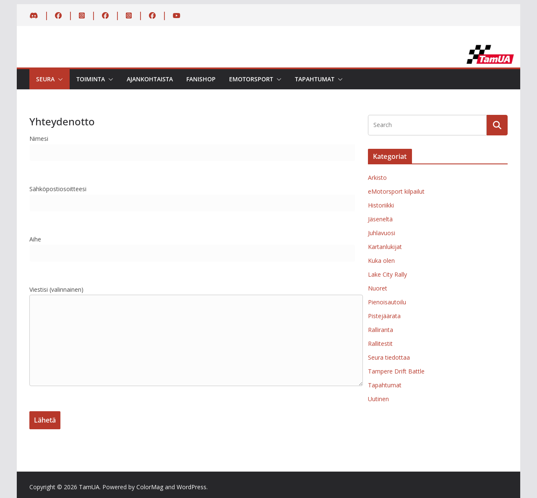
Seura (45, 79)
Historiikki (381, 205)
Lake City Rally (387, 274)
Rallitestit (380, 344)
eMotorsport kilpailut (396, 191)
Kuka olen (381, 261)
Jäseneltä (380, 219)
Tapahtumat (314, 79)
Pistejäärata (384, 316)
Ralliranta (380, 330)
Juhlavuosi (381, 233)
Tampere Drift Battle (396, 371)
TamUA (89, 487)
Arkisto (377, 178)
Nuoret (377, 288)
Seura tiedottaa (389, 357)
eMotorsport (251, 79)
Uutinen (378, 399)
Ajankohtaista (150, 79)
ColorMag (149, 487)
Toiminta (90, 79)
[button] (59, 79)
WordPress (191, 487)
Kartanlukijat (385, 247)
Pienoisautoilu (387, 302)
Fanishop (201, 79)
